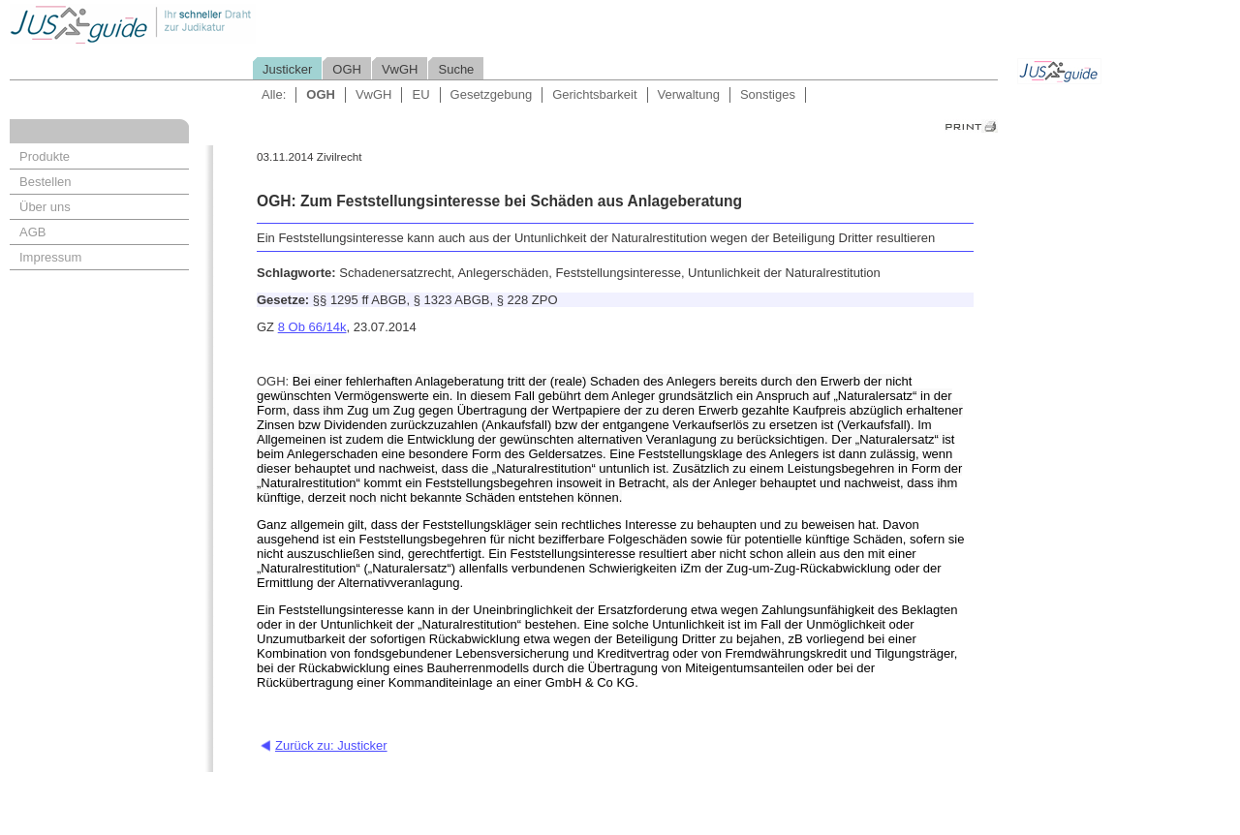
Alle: (274, 94)
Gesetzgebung (491, 94)
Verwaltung (689, 94)
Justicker (287, 69)
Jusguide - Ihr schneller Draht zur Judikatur (195, 23)
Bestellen (45, 181)
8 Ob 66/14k (312, 327)
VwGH (400, 69)
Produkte (44, 156)
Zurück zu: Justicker (331, 745)
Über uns (45, 207)
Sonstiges (767, 94)
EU (420, 94)
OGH (346, 69)
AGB (32, 232)
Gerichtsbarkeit (594, 94)
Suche (456, 69)
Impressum (50, 257)
